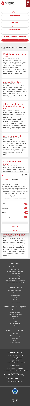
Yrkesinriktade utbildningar (15, 314)
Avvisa (15, 230)
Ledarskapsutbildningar (15, 29)
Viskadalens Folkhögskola (15, 307)
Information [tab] (15, 179)
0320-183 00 (20, 368)
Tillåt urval (15, 226)
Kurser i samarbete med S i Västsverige (15, 36)
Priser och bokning (15, 336)
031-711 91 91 (20, 355)
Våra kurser (15, 264)
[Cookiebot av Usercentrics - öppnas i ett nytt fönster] (22, 175)
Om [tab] (24, 179)
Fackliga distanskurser (15, 26)
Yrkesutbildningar (15, 15)
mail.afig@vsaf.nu (17, 358)
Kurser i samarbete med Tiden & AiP (15, 40)
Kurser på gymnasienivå (15, 12)
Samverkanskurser (15, 312)
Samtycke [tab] (5, 179)
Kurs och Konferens (15, 330)
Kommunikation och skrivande (15, 19)
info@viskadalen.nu (11, 370)
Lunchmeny (15, 333)
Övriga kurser (15, 293)
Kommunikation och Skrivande (15, 271)
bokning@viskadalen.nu (22, 370)
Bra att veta (15, 338)
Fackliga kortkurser (15, 22)
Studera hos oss (15, 316)
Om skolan (15, 309)
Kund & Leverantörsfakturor (15, 381)
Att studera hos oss (15, 295)
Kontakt (15, 299)
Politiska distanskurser (15, 33)
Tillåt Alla (15, 223)
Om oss (15, 297)
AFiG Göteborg (15, 287)
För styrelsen (15, 325)
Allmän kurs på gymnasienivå (15, 290)
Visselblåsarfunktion (15, 302)
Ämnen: (3, 8)
